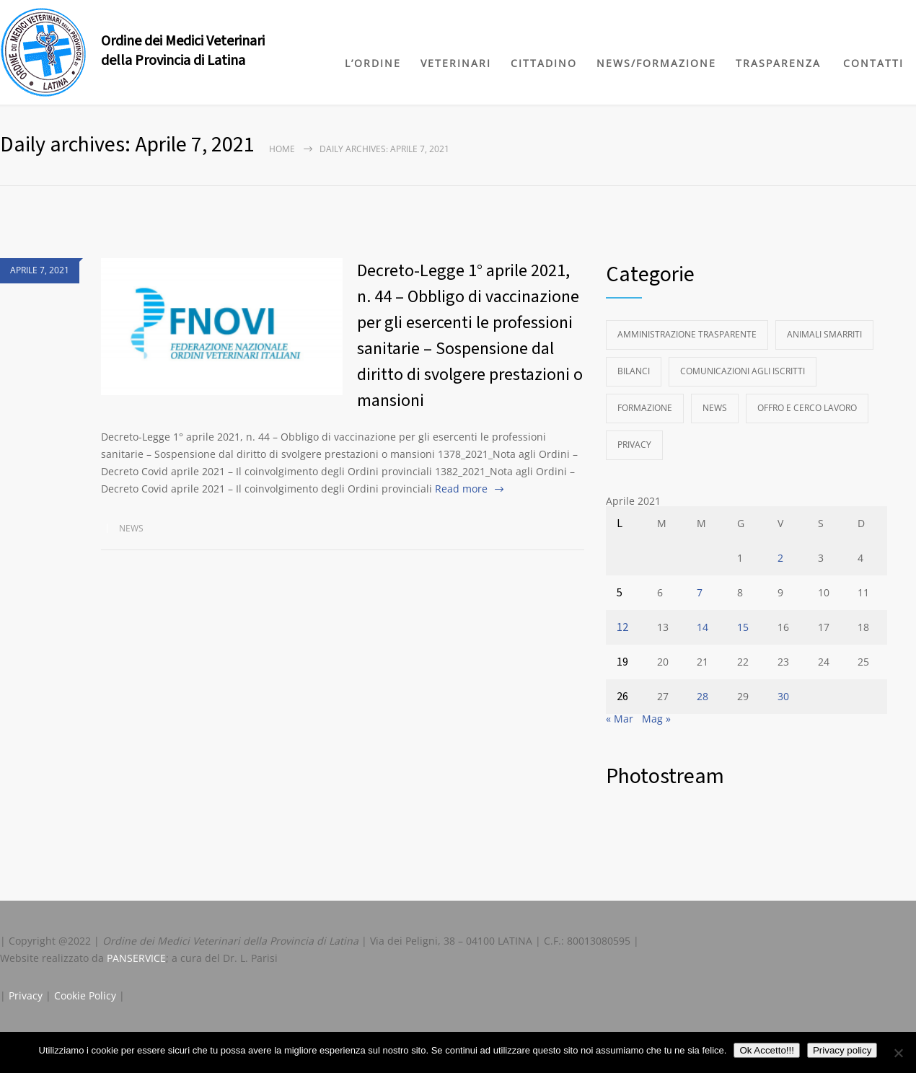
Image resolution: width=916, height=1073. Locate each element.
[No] (898, 1053)
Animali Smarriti (824, 334)
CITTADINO (544, 63)
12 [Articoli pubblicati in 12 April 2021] (622, 627)
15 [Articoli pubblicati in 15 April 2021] (743, 627)
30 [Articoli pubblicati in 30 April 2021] (783, 696)
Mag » (656, 718)
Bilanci (633, 371)
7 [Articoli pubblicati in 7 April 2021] (700, 592)
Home (282, 149)
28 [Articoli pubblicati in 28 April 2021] (702, 696)
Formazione (644, 408)
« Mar (619, 718)
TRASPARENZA (778, 63)
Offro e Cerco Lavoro (807, 408)
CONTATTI (873, 63)
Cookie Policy (85, 995)
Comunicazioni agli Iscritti (742, 371)
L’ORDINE (373, 63)
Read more (461, 488)
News (131, 528)
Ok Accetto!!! (766, 1050)
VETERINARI (455, 63)
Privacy (634, 444)
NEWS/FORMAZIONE (656, 63)
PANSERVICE (136, 958)
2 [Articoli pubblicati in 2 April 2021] (780, 558)
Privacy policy (842, 1050)
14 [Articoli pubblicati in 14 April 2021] (702, 627)
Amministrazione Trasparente (687, 334)
